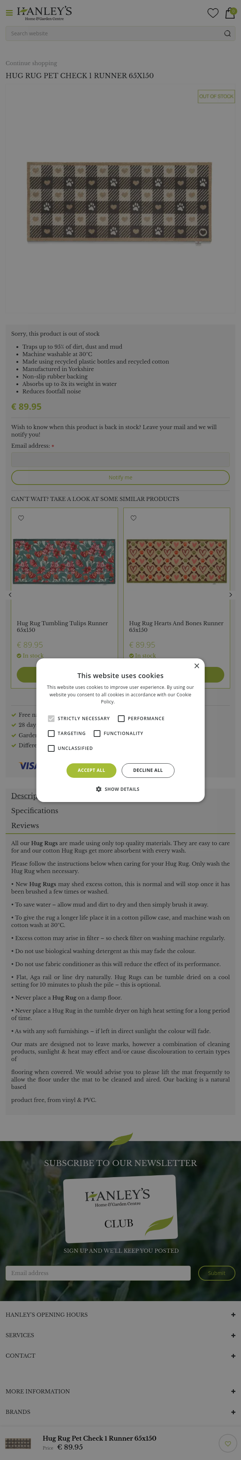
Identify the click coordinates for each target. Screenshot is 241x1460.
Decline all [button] (148, 770)
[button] (121, 789)
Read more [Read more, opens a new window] (128, 702)
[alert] (120, 730)
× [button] (196, 666)
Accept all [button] (91, 770)
